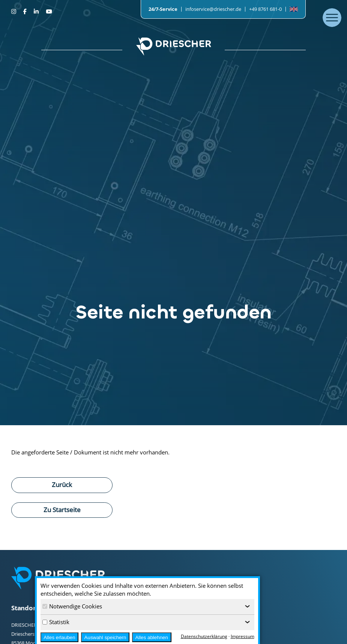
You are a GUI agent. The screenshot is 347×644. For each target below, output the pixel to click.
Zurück (62, 484)
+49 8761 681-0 (265, 9)
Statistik (55, 622)
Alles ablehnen (151, 637)
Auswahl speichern (105, 637)
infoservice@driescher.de (213, 9)
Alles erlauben (59, 637)
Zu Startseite (62, 509)
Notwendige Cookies (72, 606)
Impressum (242, 636)
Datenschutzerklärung (204, 636)
